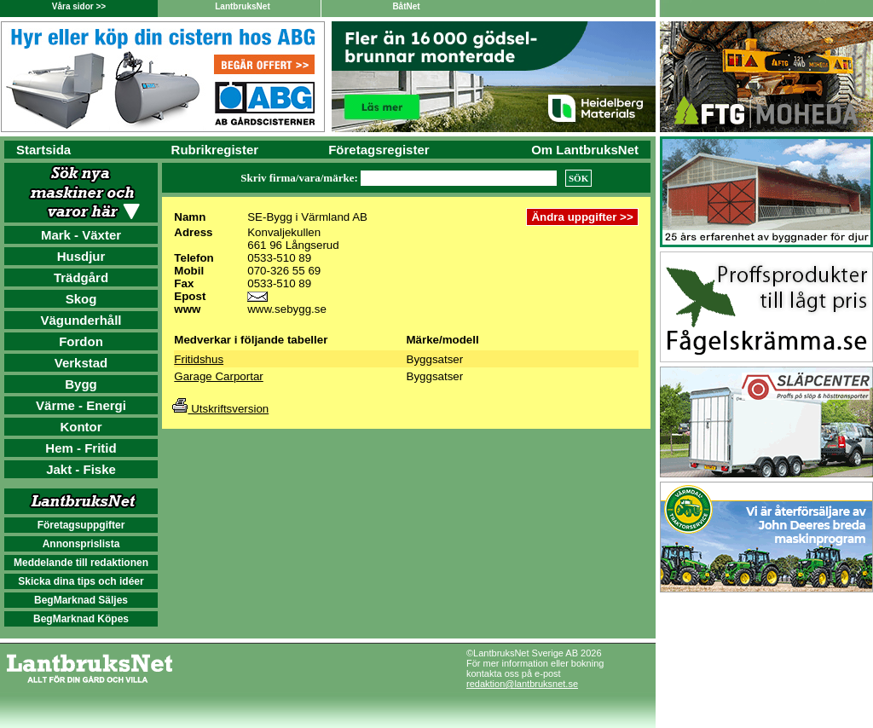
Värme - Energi (81, 405)
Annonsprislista (81, 544)
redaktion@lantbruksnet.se (522, 684)
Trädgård (81, 277)
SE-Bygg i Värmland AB (307, 217)
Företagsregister (378, 149)
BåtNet (405, 6)
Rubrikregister (215, 149)
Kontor (80, 426)
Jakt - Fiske (81, 469)
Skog (81, 299)
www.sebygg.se (287, 309)
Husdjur (81, 256)
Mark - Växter (81, 235)
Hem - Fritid (80, 448)
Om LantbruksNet (585, 149)
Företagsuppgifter (81, 525)
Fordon (81, 341)
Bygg (81, 384)
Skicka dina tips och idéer (80, 581)
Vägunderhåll (80, 320)
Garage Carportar (218, 376)
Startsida (43, 149)
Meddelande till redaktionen (81, 563)
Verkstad (81, 362)
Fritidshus (198, 359)
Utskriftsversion (220, 408)
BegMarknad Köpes (81, 619)
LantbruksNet (242, 6)
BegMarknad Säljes (81, 600)
